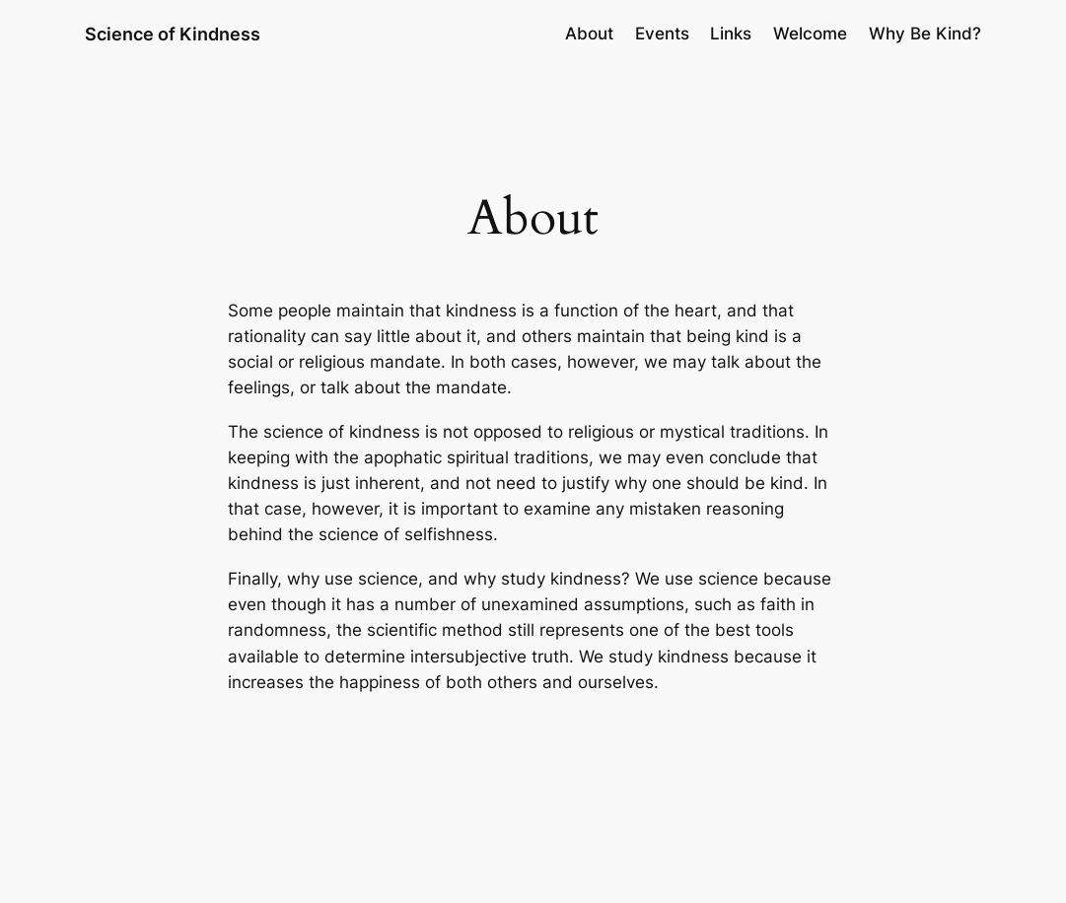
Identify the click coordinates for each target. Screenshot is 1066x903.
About (589, 33)
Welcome (810, 33)
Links (730, 33)
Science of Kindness (172, 33)
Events (662, 33)
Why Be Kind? (925, 33)
